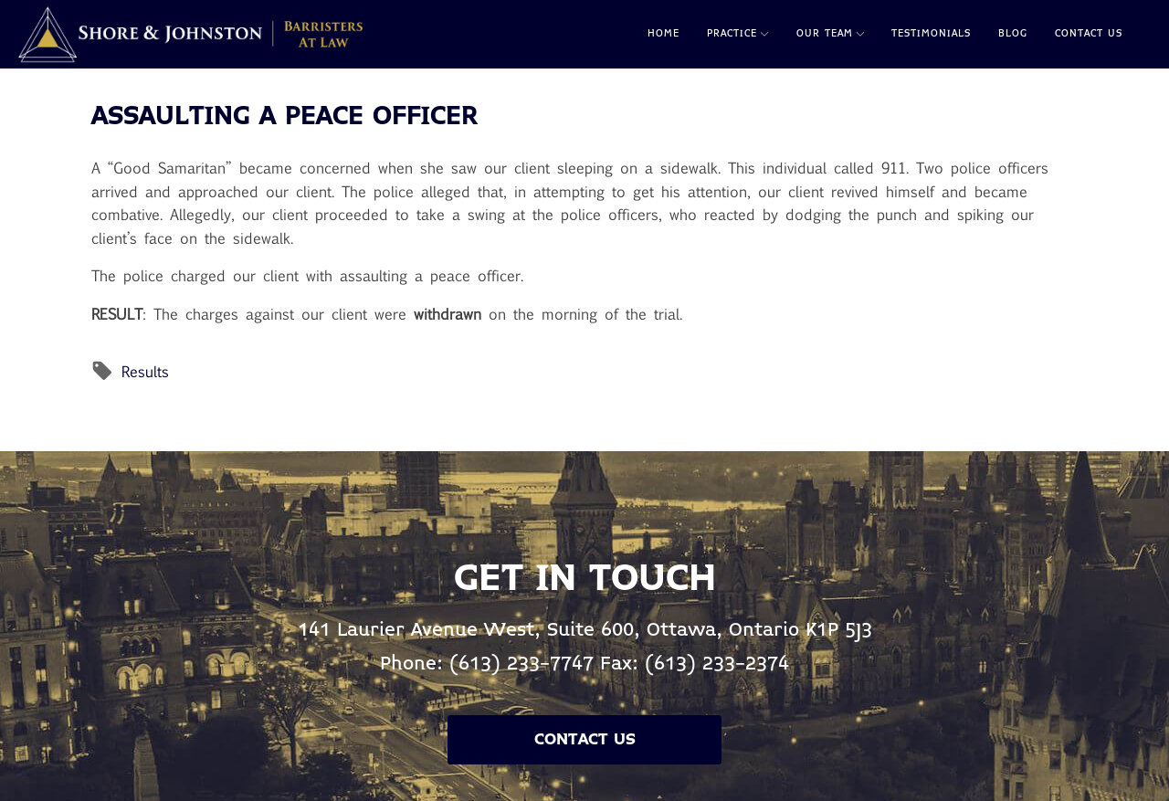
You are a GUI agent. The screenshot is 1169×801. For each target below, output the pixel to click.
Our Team (830, 33)
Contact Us (1088, 33)
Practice (737, 33)
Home (663, 33)
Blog (1012, 33)
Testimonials (931, 33)
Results (145, 371)
